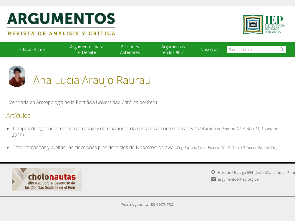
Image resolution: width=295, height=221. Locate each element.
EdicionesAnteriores (130, 49)
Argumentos (66, 24)
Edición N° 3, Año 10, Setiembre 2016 (241, 147)
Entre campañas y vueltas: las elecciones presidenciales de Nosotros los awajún (96, 147)
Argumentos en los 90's (173, 49)
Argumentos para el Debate (86, 49)
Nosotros (209, 49)
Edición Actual (32, 49)
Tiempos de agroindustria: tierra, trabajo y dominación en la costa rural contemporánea (103, 128)
